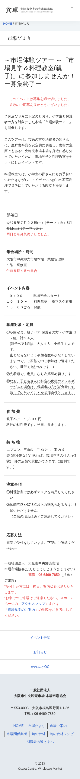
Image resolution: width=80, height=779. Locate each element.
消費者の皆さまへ (40, 742)
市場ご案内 (58, 726)
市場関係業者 (17, 734)
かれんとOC (40, 667)
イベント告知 (40, 637)
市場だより (36, 726)
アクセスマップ (33, 603)
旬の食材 (38, 734)
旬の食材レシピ (62, 734)
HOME (7, 23)
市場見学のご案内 (21, 609)
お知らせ (40, 652)
